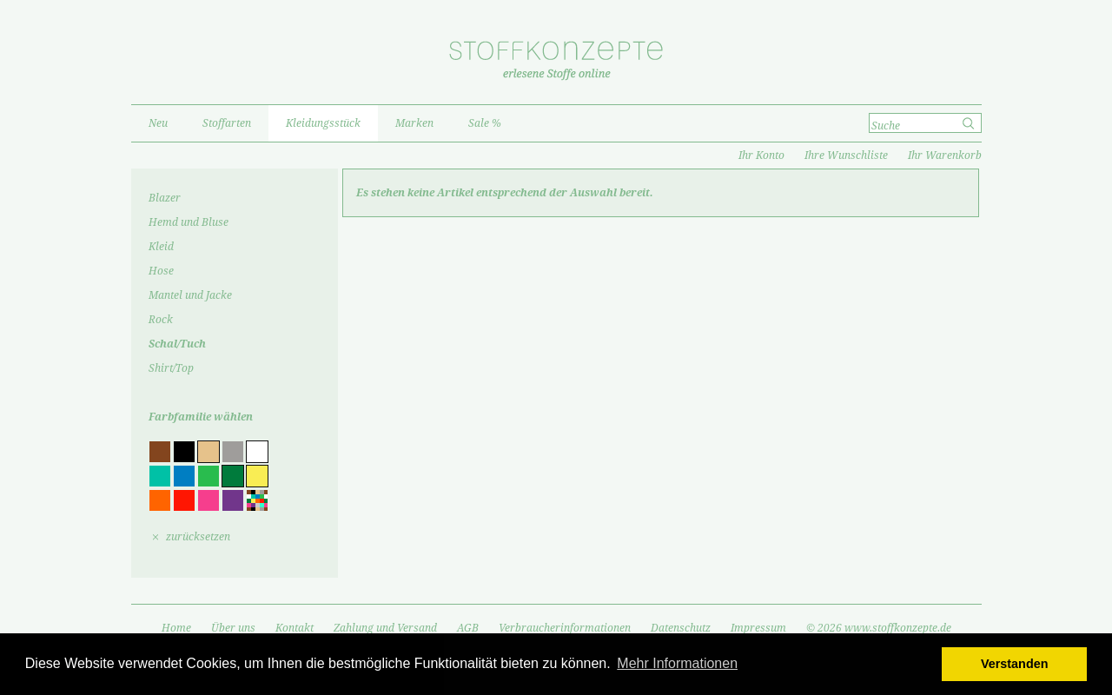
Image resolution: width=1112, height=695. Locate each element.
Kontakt (294, 628)
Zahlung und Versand (385, 628)
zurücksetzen (198, 537)
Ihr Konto (761, 155)
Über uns (233, 628)
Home (176, 628)
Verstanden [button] (1015, 664)
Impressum (758, 628)
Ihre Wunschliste (846, 155)
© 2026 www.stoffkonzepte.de (878, 628)
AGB (468, 628)
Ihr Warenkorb (945, 155)
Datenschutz (681, 628)
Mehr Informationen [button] (677, 663)
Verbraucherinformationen (565, 628)
